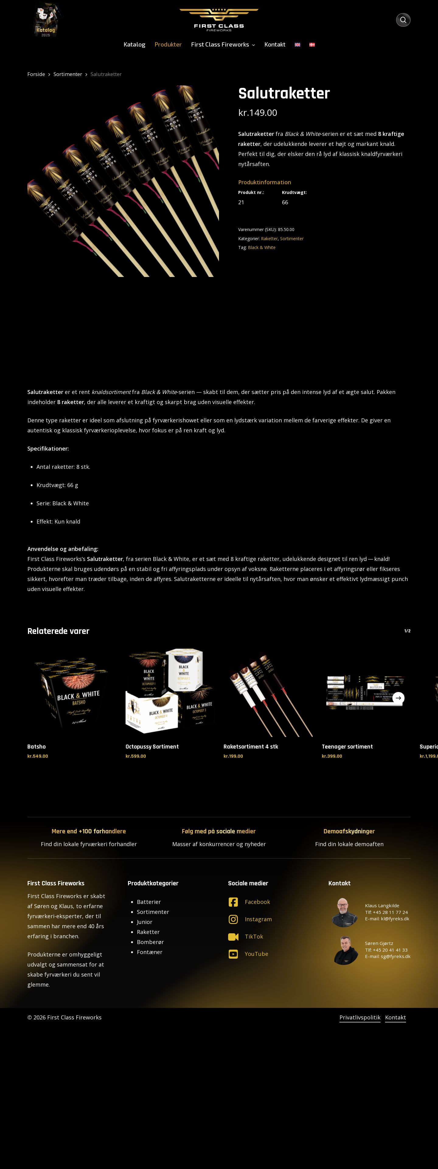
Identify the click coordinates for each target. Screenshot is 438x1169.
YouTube (256, 953)
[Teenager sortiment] (366, 692)
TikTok (254, 936)
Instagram (258, 919)
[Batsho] (71, 692)
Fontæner (149, 952)
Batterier (149, 901)
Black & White (262, 247)
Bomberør (150, 942)
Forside (36, 74)
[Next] (398, 698)
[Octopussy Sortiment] (170, 692)
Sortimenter (68, 74)
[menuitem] (297, 44)
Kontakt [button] (395, 1017)
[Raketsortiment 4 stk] (268, 692)
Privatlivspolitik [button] (360, 1017)
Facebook (257, 901)
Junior (144, 921)
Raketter (269, 238)
